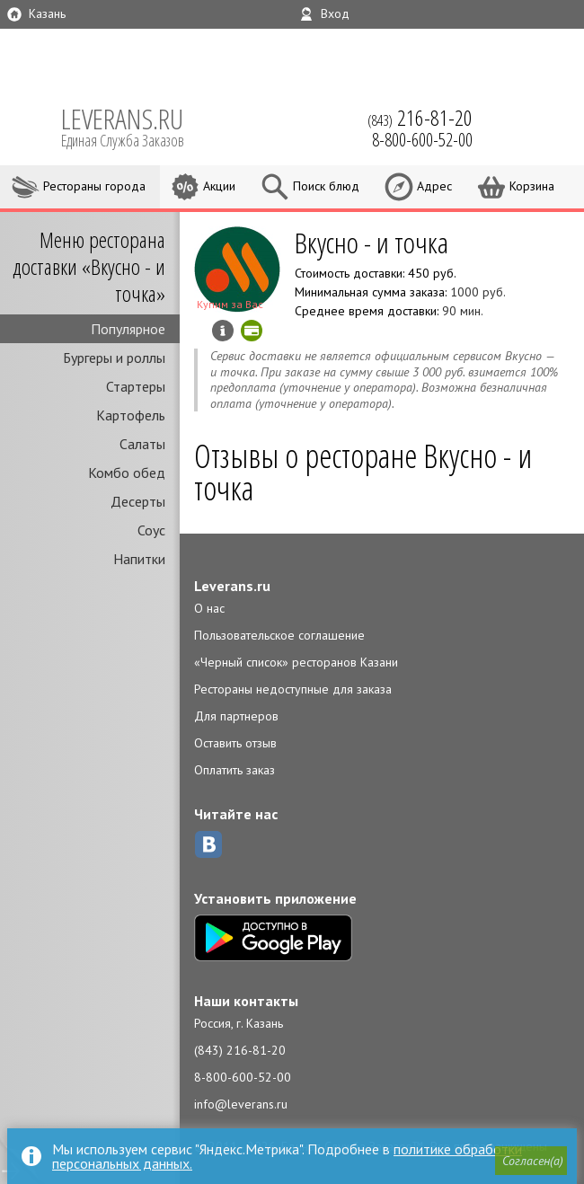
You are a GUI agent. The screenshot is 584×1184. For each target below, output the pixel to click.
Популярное (128, 329)
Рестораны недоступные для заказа (293, 689)
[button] (531, 1160)
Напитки (139, 559)
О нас (209, 608)
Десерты (138, 501)
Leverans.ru (232, 586)
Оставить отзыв (235, 743)
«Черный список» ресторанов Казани (296, 662)
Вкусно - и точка (371, 242)
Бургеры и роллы (114, 358)
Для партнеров (236, 716)
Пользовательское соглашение (279, 635)
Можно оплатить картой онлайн (251, 330)
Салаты (142, 444)
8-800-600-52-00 (242, 1077)
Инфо (223, 330)
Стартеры (135, 386)
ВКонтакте (208, 844)
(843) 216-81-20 (240, 1050)
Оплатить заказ (234, 770)
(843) (420, 117)
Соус (151, 530)
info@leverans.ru (241, 1104)
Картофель (130, 415)
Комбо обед (126, 473)
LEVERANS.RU (134, 126)
